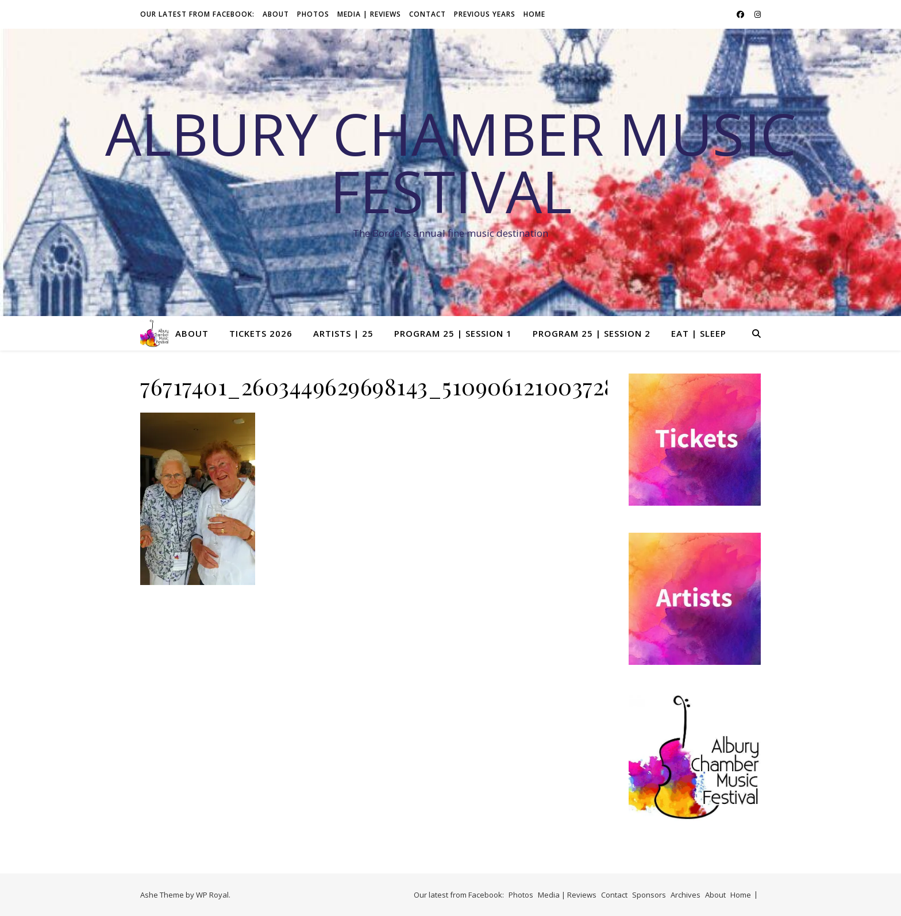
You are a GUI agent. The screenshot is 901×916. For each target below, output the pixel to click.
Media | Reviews (369, 14)
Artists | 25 (343, 333)
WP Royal (212, 895)
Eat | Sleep (698, 333)
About (276, 14)
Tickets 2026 (260, 333)
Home (534, 14)
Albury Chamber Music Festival (450, 162)
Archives (685, 895)
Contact (427, 14)
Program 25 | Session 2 (591, 333)
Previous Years (484, 14)
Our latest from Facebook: (197, 14)
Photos (313, 14)
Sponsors (649, 895)
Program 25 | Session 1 (453, 333)
